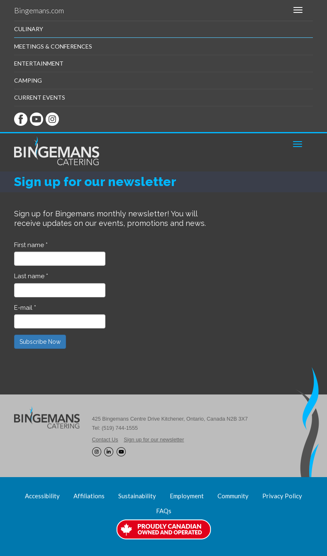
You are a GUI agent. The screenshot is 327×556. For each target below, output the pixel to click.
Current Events (39, 97)
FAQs (163, 510)
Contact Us (105, 439)
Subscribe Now (40, 341)
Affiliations (89, 496)
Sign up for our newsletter (154, 439)
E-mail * (25, 307)
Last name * (31, 276)
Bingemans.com (39, 10)
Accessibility (42, 496)
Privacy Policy (282, 496)
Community (233, 496)
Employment (187, 496)
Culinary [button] (28, 28)
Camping (28, 80)
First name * (31, 245)
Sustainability (137, 496)
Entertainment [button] (38, 63)
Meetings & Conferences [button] (53, 46)
